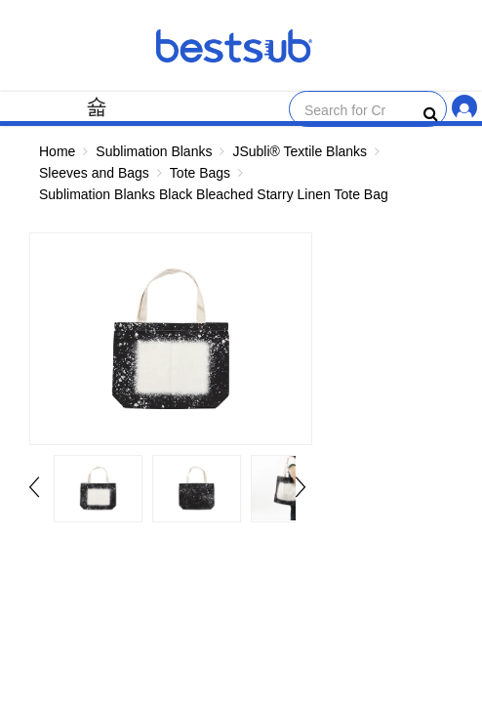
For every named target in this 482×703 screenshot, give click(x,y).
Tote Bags (200, 173)
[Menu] (96, 106)
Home (57, 151)
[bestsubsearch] (431, 114)
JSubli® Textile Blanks (299, 151)
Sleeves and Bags (94, 173)
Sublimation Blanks (154, 151)
